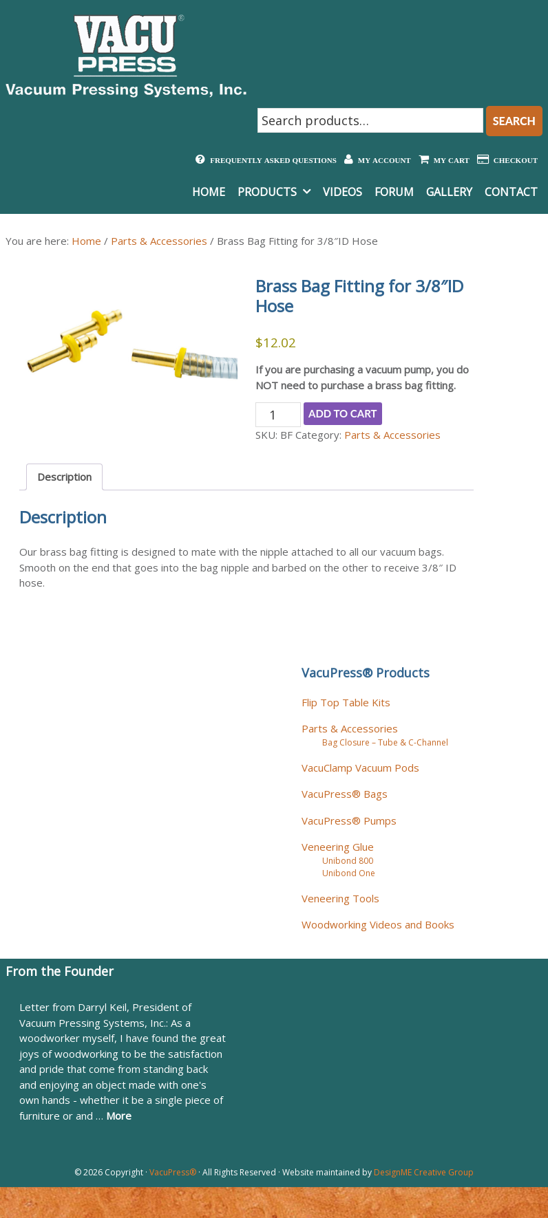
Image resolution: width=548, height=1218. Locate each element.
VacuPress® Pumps (349, 820)
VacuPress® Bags (345, 794)
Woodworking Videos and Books (378, 924)
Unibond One (348, 873)
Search (514, 120)
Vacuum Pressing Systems (126, 55)
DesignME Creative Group (424, 1172)
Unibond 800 (347, 861)
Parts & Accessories (159, 241)
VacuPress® (172, 1172)
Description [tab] (64, 476)
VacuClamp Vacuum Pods (360, 767)
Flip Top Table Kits (346, 702)
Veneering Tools (340, 898)
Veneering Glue (338, 846)
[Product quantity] (277, 414)
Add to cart (342, 413)
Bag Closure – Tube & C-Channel (385, 742)
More (118, 1115)
